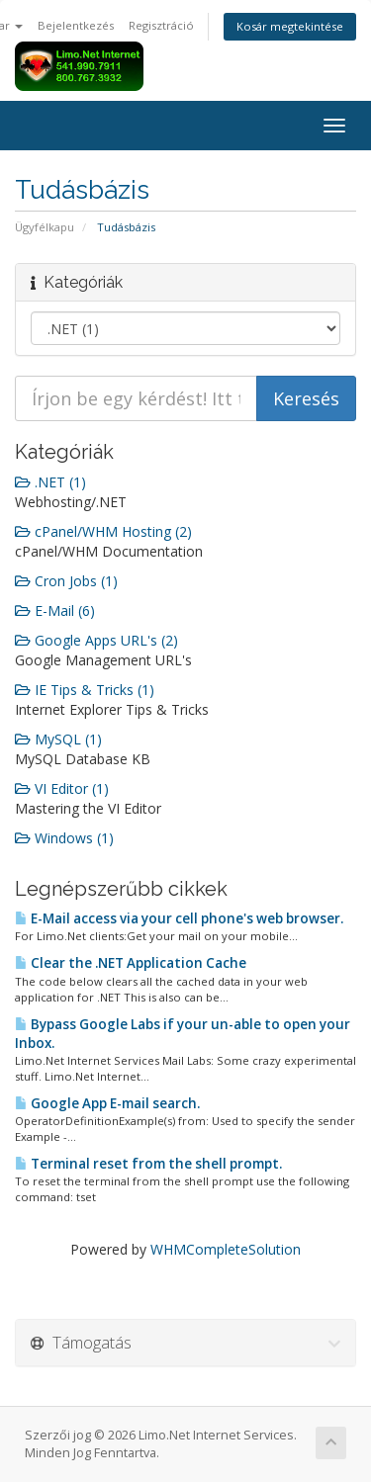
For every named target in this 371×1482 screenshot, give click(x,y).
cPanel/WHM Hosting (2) (103, 531)
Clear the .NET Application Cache (130, 963)
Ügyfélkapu (44, 226)
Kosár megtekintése (289, 26)
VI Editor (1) (62, 788)
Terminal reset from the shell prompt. (148, 1164)
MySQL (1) (58, 739)
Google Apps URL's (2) (96, 640)
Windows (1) (64, 837)
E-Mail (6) (55, 610)
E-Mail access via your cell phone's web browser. (179, 918)
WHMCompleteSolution (225, 1249)
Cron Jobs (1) (66, 580)
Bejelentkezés (76, 25)
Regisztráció (161, 25)
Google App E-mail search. (107, 1103)
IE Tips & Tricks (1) (84, 689)
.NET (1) (50, 482)
